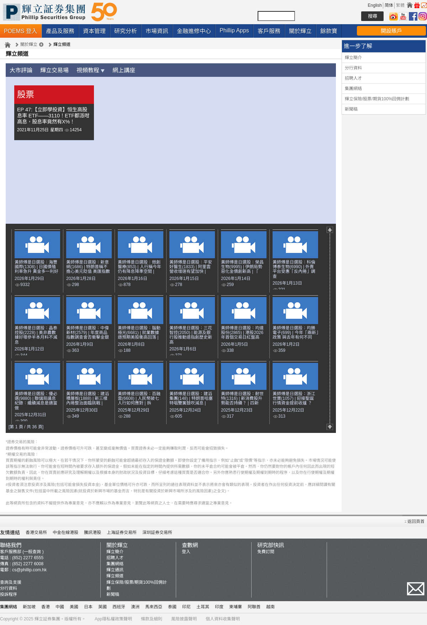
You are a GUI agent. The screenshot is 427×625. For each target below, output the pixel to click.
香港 (45, 606)
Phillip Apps (234, 30)
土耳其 (202, 606)
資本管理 (94, 31)
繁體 (400, 5)
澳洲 (135, 606)
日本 (88, 606)
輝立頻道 (114, 575)
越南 (270, 606)
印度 (219, 606)
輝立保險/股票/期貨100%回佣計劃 (377, 98)
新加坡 (29, 606)
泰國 (172, 606)
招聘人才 (353, 78)
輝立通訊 (114, 569)
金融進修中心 (194, 31)
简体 (389, 5)
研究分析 (125, 31)
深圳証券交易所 (157, 532)
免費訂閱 (265, 551)
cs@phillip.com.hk (29, 569)
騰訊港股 (92, 532)
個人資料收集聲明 (223, 618)
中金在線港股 (65, 532)
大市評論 (21, 70)
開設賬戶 (391, 31)
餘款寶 (328, 31)
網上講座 (123, 70)
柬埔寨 (235, 606)
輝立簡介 (353, 57)
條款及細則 (151, 618)
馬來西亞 (153, 606)
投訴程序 (8, 594)
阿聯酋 (254, 606)
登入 (186, 551)
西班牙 (118, 606)
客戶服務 (269, 31)
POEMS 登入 (20, 31)
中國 (60, 606)
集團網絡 (353, 88)
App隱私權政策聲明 (113, 618)
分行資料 (353, 67)
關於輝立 (300, 31)
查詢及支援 (10, 582)
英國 (102, 606)
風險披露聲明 (184, 618)
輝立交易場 (54, 70)
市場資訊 (157, 31)
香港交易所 (36, 532)
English (375, 5)
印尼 (186, 606)
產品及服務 (60, 31)
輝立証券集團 (47, 618)
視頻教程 (91, 70)
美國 (74, 606)
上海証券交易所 (122, 532)
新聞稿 (351, 109)
